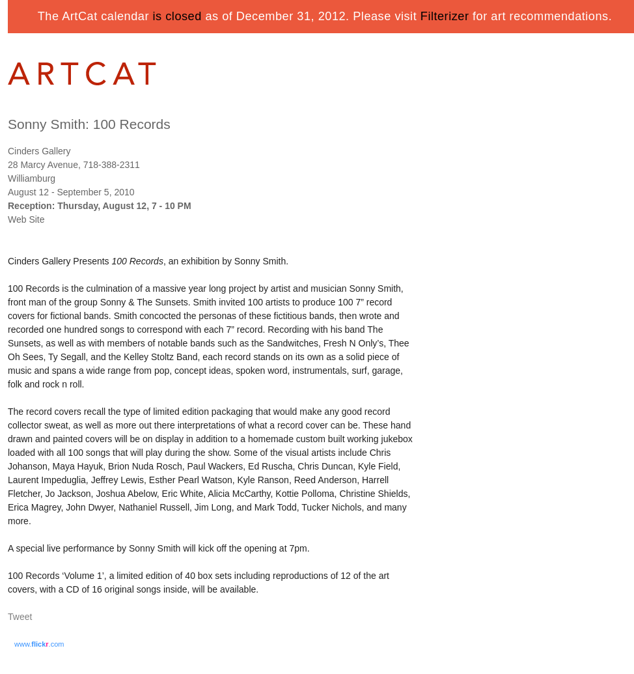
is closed (177, 16)
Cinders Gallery (39, 151)
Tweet (20, 616)
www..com (39, 644)
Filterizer (444, 16)
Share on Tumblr (58, 618)
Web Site (26, 219)
